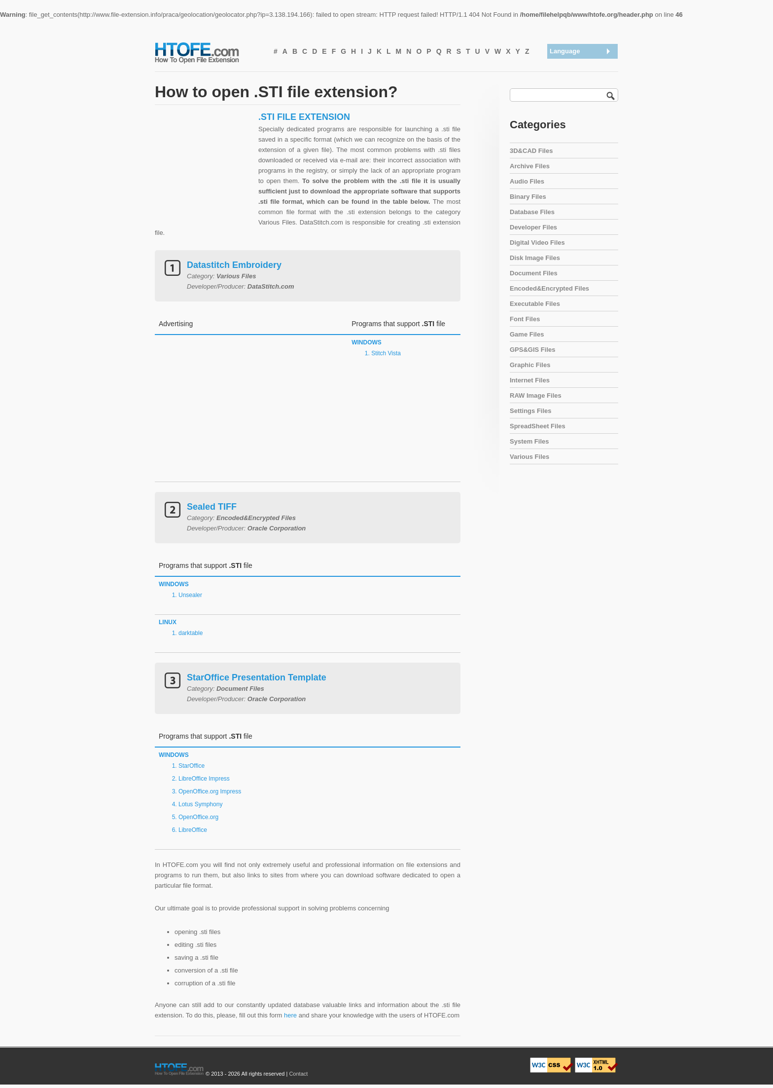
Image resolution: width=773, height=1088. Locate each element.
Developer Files (533, 227)
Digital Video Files (537, 242)
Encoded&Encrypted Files (549, 288)
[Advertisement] (204, 173)
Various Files (529, 456)
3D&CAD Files (531, 150)
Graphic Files (530, 365)
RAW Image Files (536, 395)
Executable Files (535, 303)
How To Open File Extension (208, 52)
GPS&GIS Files (532, 349)
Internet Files (530, 380)
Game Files (527, 334)
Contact (298, 1074)
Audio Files (527, 181)
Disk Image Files (535, 258)
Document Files (534, 273)
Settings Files (531, 410)
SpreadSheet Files (537, 426)
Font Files (525, 319)
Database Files (532, 212)
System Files (529, 441)
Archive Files (530, 166)
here (290, 1015)
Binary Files (528, 196)
